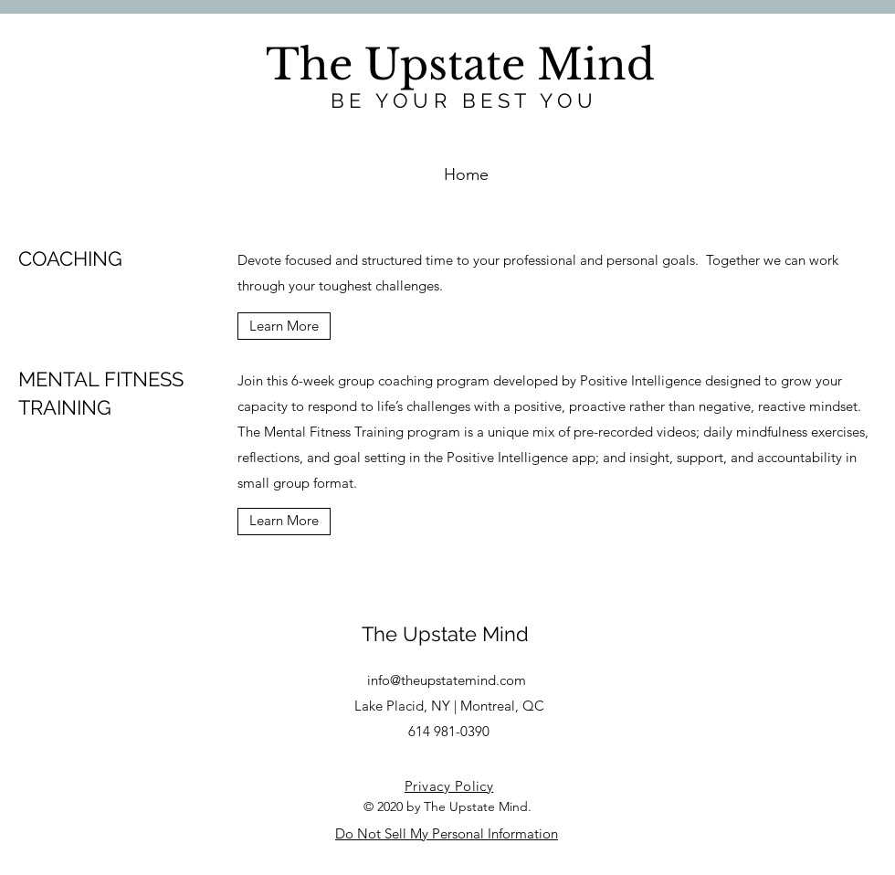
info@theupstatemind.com (446, 680)
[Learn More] (284, 326)
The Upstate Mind (445, 634)
